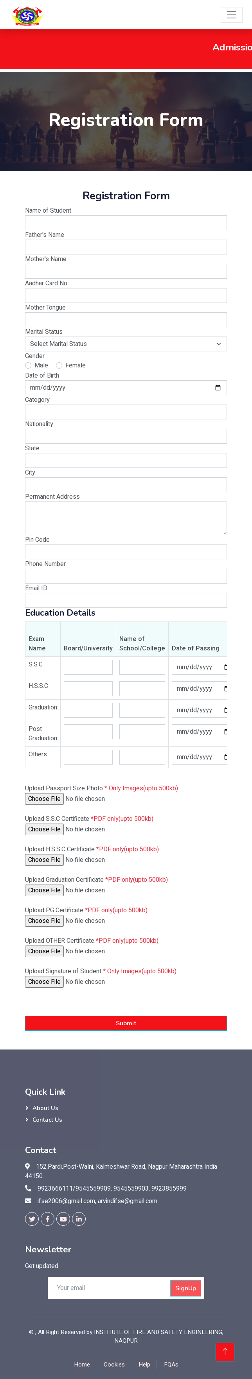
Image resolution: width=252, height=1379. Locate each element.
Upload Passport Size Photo (101, 788)
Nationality (39, 424)
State (32, 448)
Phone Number (45, 564)
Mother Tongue (45, 307)
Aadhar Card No (46, 283)
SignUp (185, 1288)
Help (144, 1364)
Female (75, 365)
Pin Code (37, 539)
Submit (126, 1023)
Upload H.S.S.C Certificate (92, 849)
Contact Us (47, 1120)
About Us (45, 1108)
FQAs (171, 1364)
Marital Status (44, 332)
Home (82, 1364)
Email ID (36, 588)
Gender (35, 356)
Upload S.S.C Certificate (89, 819)
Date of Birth (42, 375)
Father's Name (44, 235)
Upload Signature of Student (100, 971)
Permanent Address (52, 496)
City (30, 472)
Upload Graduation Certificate (96, 880)
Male (41, 365)
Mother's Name (46, 259)
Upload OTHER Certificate (91, 941)
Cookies (114, 1364)
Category (37, 400)
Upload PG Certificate (86, 910)
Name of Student (48, 210)
